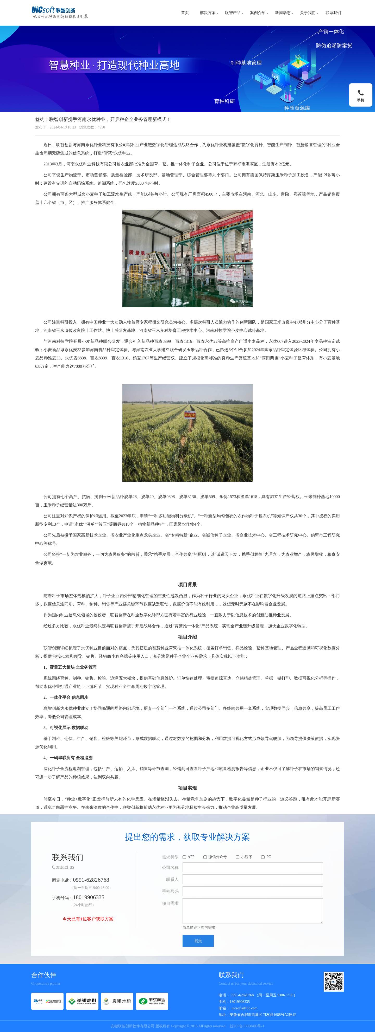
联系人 (172, 879)
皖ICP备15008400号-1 (247, 1026)
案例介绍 (259, 13)
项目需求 (170, 903)
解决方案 (209, 13)
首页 (185, 13)
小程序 (244, 857)
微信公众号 (215, 857)
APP (189, 857)
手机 (360, 100)
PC (266, 857)
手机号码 (170, 891)
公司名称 (170, 867)
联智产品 (234, 13)
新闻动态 (284, 13)
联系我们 (333, 13)
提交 (198, 941)
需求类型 (170, 857)
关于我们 (309, 13)
